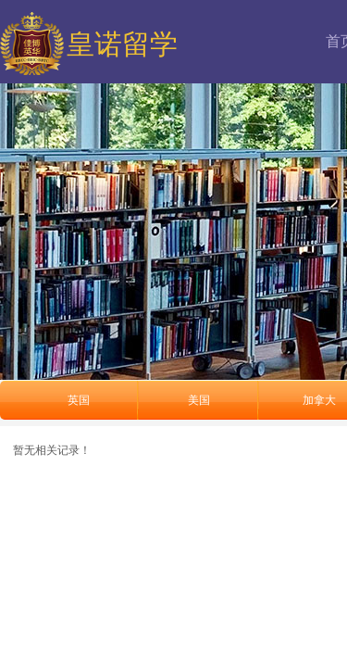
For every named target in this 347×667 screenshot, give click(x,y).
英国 (79, 400)
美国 (199, 400)
